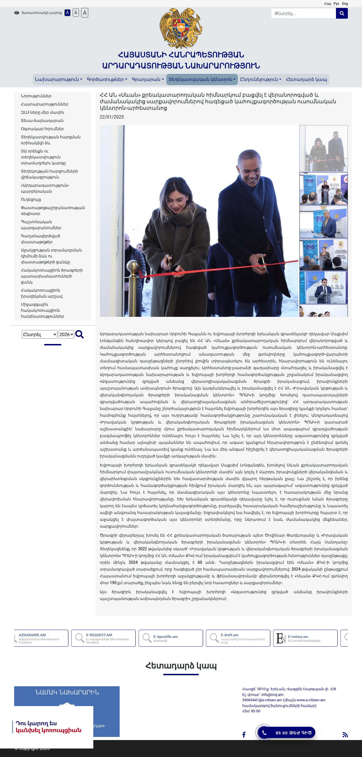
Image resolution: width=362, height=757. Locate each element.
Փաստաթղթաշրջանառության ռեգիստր (53, 210)
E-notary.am (314, 638)
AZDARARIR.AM (53, 638)
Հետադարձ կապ (306, 79)
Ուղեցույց (31, 199)
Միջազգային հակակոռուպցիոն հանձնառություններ (42, 310)
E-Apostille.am (176, 638)
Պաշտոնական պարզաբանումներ (41, 225)
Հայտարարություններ (44, 104)
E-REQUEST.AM (120, 638)
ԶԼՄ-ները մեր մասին (42, 112)
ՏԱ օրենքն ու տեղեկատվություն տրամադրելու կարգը (43, 157)
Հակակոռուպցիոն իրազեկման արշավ (42, 293)
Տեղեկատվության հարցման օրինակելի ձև (51, 140)
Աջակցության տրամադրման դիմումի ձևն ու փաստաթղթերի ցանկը (51, 256)
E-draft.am (255, 638)
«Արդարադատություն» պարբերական (45, 188)
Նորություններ (36, 96)
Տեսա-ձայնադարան (42, 120)
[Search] (304, 13)
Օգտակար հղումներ (42, 128)
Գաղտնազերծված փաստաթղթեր (40, 239)
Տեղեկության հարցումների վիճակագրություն (49, 174)
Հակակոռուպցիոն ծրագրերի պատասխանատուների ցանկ (52, 276)
